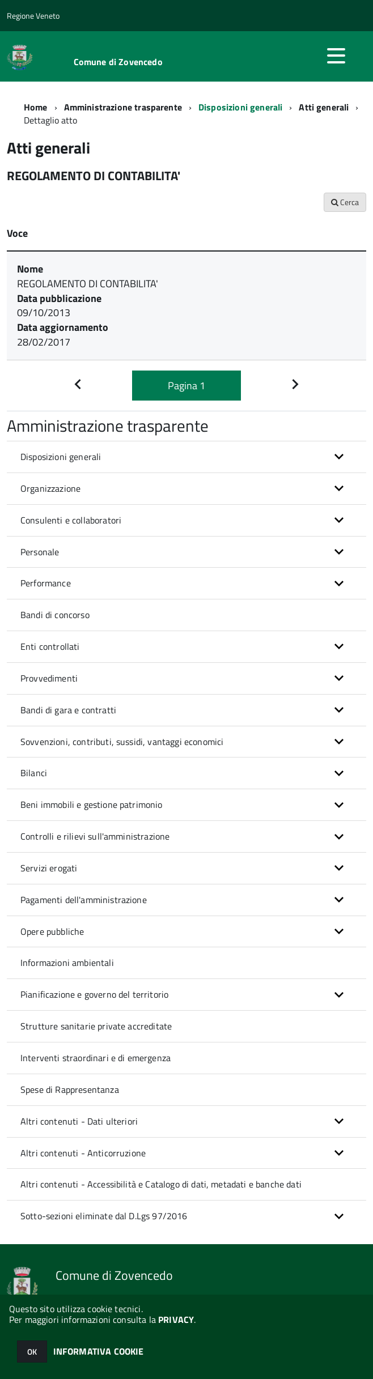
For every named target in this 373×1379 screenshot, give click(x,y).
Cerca (345, 202)
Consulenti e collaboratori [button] (70, 520)
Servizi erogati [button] (48, 868)
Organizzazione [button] (50, 488)
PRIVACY (176, 1319)
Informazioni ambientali (67, 962)
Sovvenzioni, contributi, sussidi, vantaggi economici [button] (121, 741)
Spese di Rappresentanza (69, 1089)
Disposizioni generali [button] (60, 456)
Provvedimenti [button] (49, 678)
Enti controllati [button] (50, 646)
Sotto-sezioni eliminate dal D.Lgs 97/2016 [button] (104, 1216)
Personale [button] (39, 552)
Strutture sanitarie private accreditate (96, 1026)
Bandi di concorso (55, 615)
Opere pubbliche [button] (52, 931)
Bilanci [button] (33, 773)
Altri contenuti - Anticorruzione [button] (83, 1153)
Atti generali (324, 107)
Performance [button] (45, 583)
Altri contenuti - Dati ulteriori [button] (79, 1121)
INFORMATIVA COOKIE (98, 1351)
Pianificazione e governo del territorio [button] (94, 994)
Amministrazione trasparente (123, 107)
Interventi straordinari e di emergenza (95, 1058)
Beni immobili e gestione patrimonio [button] (91, 804)
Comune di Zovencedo (118, 61)
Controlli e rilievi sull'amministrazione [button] (94, 836)
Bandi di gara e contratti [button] (68, 710)
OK (32, 1351)
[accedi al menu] (336, 55)
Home (36, 107)
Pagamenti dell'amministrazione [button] (83, 899)
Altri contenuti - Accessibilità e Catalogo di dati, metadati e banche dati (161, 1184)
